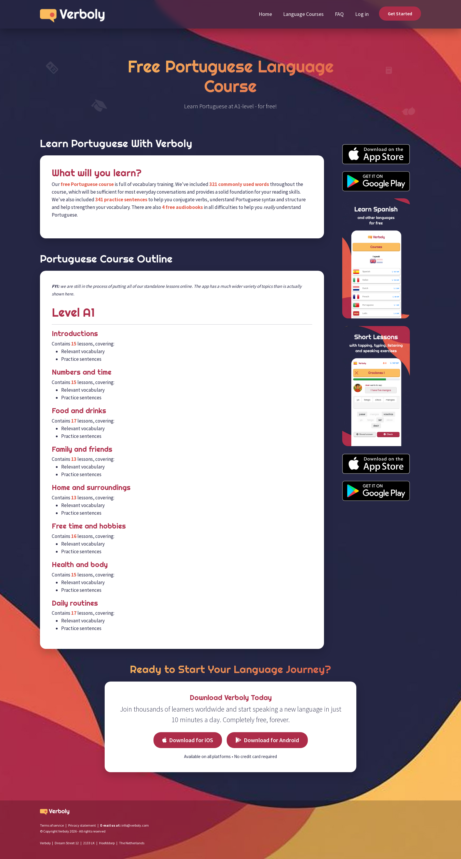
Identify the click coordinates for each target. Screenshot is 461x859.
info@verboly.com (135, 825)
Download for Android (267, 740)
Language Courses (303, 14)
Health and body (80, 564)
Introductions (75, 333)
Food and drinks (79, 410)
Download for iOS (187, 740)
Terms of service (52, 825)
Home (265, 14)
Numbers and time (81, 372)
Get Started (400, 13)
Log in (362, 14)
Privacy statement (82, 825)
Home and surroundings (91, 487)
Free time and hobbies (89, 525)
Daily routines (75, 603)
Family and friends (82, 449)
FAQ (339, 14)
